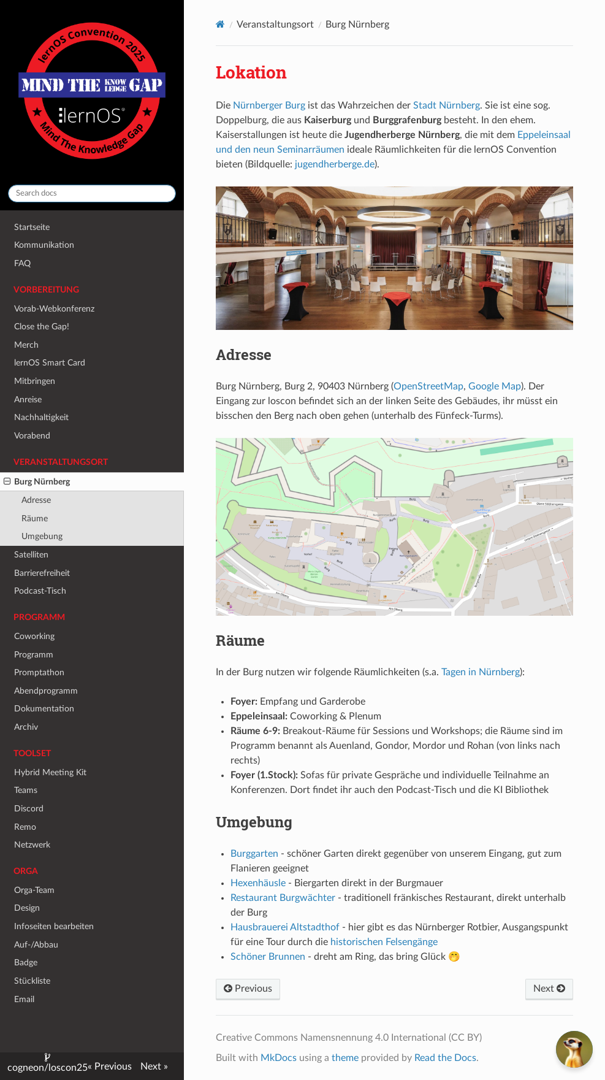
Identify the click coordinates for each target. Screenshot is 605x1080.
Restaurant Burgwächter (282, 898)
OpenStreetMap (428, 386)
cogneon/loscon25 (47, 1068)
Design (27, 908)
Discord (29, 808)
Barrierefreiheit (42, 573)
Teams (25, 790)
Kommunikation (44, 245)
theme (345, 1058)
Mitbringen (34, 381)
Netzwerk (32, 844)
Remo (25, 827)
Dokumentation (44, 708)
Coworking (34, 636)
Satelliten (31, 554)
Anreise (28, 399)
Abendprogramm (46, 690)
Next (549, 989)
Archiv (26, 727)
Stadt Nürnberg (446, 105)
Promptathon (39, 672)
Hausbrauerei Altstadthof (285, 927)
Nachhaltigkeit (41, 417)
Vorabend (32, 435)
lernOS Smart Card (49, 362)
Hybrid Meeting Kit (50, 772)
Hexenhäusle (258, 883)
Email (24, 999)
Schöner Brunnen (267, 957)
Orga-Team (34, 890)
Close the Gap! (41, 326)
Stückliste (32, 981)
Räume (34, 518)
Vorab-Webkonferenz (54, 308)
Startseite (32, 227)
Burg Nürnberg (37, 482)
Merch (26, 345)
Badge (25, 962)
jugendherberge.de (335, 164)
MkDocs (279, 1058)
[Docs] (220, 24)
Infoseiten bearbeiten (54, 926)
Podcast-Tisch (40, 591)
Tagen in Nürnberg (480, 672)
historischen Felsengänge (384, 942)
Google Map (494, 386)
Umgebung (42, 536)
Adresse (36, 500)
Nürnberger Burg (269, 105)
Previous (248, 989)
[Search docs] (92, 193)
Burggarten (254, 854)
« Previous (110, 1066)
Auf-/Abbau (36, 944)
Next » (154, 1066)
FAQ (22, 263)
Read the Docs (445, 1058)
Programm (33, 654)
